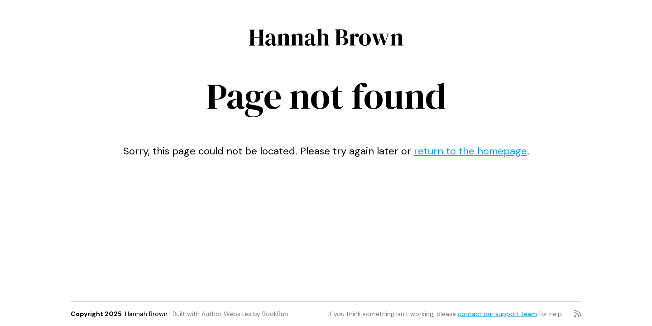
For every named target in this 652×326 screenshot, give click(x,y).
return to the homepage (470, 151)
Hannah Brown (326, 37)
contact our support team (497, 314)
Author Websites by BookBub (244, 314)
